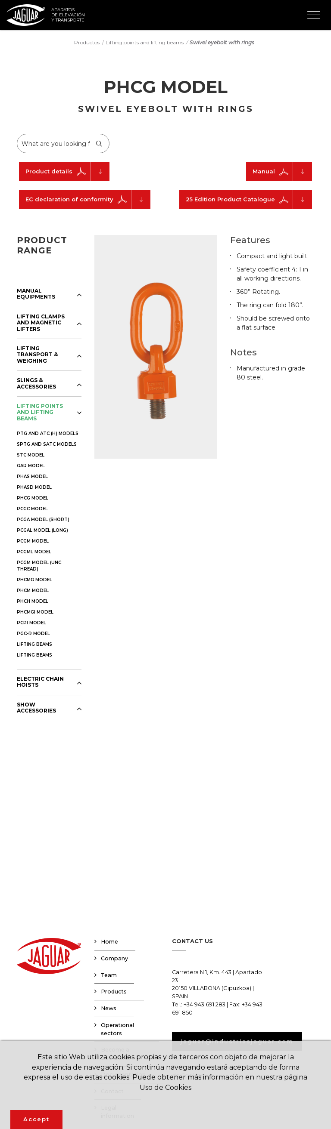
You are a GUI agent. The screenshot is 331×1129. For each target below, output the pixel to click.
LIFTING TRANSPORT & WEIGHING (37, 354)
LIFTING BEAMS (34, 644)
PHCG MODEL (32, 498)
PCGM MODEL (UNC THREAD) (39, 566)
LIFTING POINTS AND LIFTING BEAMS (40, 412)
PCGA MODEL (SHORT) (43, 519)
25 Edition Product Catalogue (249, 199)
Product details (67, 171)
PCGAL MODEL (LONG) (42, 530)
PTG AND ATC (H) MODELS (47, 433)
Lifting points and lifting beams (145, 42)
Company (114, 958)
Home (109, 941)
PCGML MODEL (34, 552)
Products (114, 991)
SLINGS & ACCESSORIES (36, 383)
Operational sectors (117, 1029)
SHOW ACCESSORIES (36, 708)
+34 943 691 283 (204, 1004)
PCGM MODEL (33, 541)
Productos (87, 42)
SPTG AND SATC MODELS (47, 444)
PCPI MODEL (31, 623)
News (108, 1008)
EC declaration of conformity (87, 199)
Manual (282, 171)
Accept (36, 1119)
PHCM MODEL (33, 590)
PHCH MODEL (32, 601)
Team (109, 975)
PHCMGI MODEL (35, 612)
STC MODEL (30, 455)
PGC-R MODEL (33, 633)
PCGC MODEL (32, 509)
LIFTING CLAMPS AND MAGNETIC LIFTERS (41, 323)
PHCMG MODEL (34, 580)
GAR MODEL (31, 466)
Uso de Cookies (165, 1087)
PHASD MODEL (34, 487)
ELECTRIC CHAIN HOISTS (40, 682)
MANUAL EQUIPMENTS (36, 294)
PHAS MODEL (32, 476)
